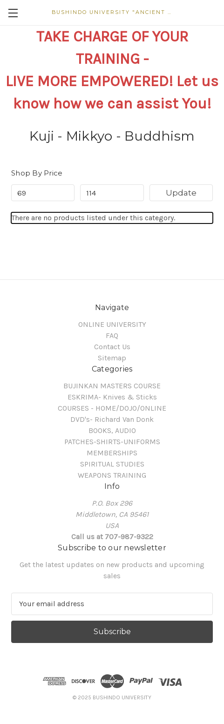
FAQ (112, 335)
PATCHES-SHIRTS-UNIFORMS (112, 441)
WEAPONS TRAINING (112, 475)
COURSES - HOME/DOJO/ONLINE (112, 408)
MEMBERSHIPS (112, 452)
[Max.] (111, 192)
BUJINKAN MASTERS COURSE (112, 385)
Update (181, 192)
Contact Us (112, 346)
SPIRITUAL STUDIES (112, 464)
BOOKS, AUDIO (112, 430)
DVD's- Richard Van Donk (112, 419)
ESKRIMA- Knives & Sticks (112, 396)
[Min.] (43, 192)
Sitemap (112, 357)
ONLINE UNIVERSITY (112, 324)
